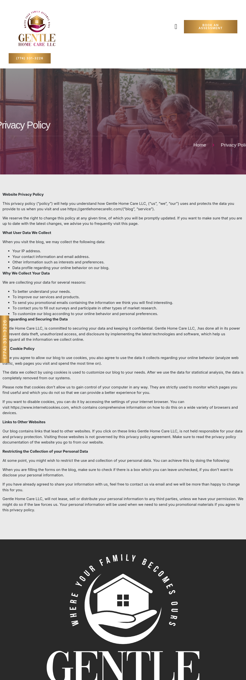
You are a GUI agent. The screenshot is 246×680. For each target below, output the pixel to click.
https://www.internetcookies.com (40, 407)
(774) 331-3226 (4, 339)
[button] (176, 26)
